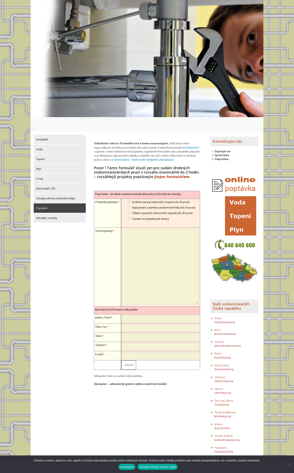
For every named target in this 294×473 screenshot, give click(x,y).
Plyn (38, 154)
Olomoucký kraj (223, 366)
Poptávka (41, 193)
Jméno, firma (103, 302)
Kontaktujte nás (227, 126)
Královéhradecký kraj (227, 425)
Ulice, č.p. (101, 311)
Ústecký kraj (221, 390)
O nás (39, 164)
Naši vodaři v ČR (45, 174)
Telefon (100, 330)
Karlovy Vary (221, 351)
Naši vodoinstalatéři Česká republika (231, 291)
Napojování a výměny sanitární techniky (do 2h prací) (163, 192)
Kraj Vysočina (222, 413)
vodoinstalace (119, 144)
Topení (40, 144)
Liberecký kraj (222, 378)
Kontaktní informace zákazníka (116, 294)
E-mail (98, 339)
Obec (98, 321)
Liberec (218, 374)
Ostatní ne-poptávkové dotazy (150, 203)
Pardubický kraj (223, 437)
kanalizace (163, 144)
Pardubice (220, 433)
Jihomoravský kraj (225, 319)
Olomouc (219, 362)
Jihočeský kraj (222, 402)
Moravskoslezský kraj (227, 331)
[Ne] (289, 464)
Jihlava (218, 409)
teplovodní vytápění (142, 144)
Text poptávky (103, 215)
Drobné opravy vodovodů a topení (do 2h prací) (160, 187)
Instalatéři (42, 125)
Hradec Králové (223, 421)
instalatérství (190, 133)
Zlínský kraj (221, 449)
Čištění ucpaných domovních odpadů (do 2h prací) (162, 198)
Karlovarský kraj (223, 354)
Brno (217, 315)
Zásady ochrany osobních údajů (55, 184)
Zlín (216, 445)
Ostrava (219, 327)
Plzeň (217, 339)
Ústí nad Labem (223, 386)
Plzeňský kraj (222, 343)
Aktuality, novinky (46, 203)
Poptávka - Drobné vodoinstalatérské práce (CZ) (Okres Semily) (138, 179)
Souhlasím (127, 467)
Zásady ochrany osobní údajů (157, 467)
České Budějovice (225, 398)
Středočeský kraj (224, 307)
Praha (218, 304)
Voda (39, 135)
